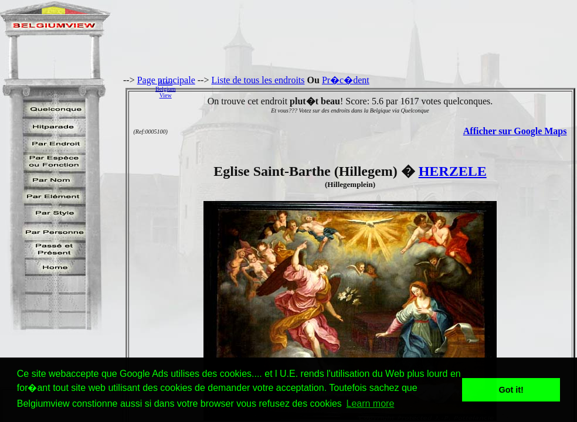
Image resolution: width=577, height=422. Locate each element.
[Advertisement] (379, 88)
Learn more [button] (370, 404)
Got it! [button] (511, 389)
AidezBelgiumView (165, 88)
